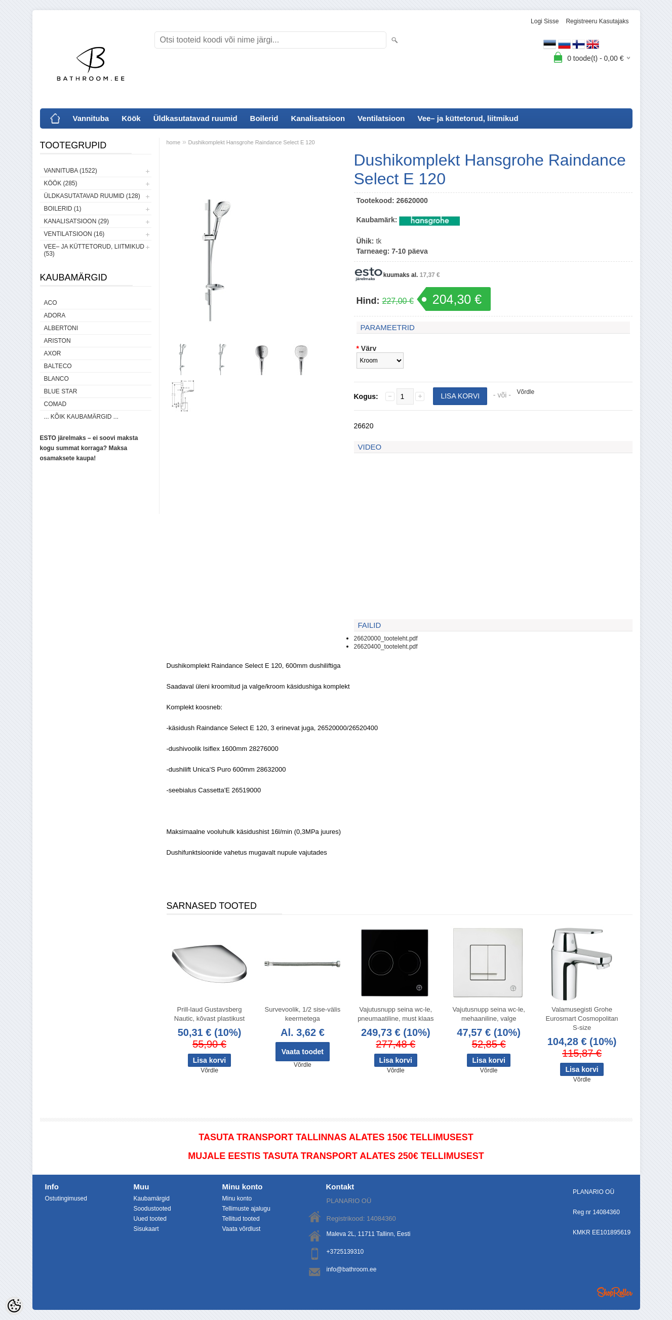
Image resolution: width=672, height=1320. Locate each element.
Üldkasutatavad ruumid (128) (92, 195)
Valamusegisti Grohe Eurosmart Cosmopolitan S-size (582, 1018)
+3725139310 (345, 1251)
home (174, 142)
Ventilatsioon (381, 118)
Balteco (58, 366)
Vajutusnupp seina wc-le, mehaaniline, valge (488, 1014)
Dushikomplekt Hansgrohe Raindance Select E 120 (251, 142)
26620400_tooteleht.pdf (386, 646)
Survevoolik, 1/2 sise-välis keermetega (303, 1014)
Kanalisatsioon (318, 118)
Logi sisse (545, 21)
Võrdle (526, 391)
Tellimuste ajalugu (246, 1208)
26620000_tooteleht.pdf (386, 638)
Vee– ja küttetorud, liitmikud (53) (94, 250)
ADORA (55, 315)
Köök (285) (60, 183)
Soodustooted (152, 1208)
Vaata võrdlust (241, 1228)
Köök (131, 118)
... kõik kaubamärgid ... (81, 416)
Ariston (57, 340)
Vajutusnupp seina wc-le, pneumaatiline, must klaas (395, 1014)
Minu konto (237, 1198)
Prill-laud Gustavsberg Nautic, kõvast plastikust (209, 1014)
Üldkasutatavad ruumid (195, 118)
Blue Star (60, 391)
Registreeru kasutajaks (597, 21)
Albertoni (61, 328)
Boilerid (264, 118)
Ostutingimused (66, 1198)
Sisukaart (146, 1228)
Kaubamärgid (152, 1198)
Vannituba (91, 118)
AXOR (52, 353)
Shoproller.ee (615, 1292)
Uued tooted (150, 1218)
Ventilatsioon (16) (74, 233)
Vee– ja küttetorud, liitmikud (467, 118)
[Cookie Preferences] (14, 1306)
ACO (50, 302)
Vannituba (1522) (70, 170)
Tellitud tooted (241, 1218)
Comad (55, 404)
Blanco (56, 378)
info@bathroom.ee (352, 1269)
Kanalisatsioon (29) (76, 221)
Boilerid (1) (63, 208)
